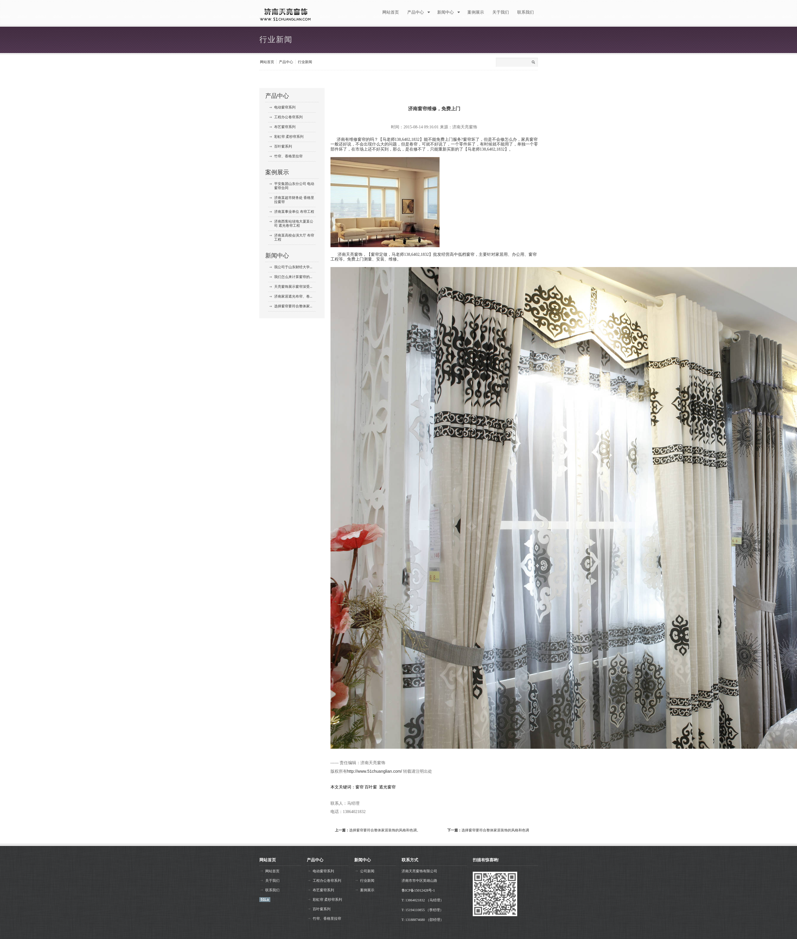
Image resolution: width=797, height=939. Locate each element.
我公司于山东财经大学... (293, 267)
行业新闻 (305, 62)
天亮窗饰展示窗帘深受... (293, 287)
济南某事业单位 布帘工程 (294, 212)
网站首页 (267, 62)
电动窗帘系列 (285, 107)
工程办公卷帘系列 (288, 117)
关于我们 (272, 881)
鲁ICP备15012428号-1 (418, 890)
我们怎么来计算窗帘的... (293, 277)
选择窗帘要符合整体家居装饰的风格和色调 (495, 830)
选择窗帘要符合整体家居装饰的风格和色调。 (384, 830)
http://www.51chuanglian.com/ (374, 771)
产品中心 (286, 62)
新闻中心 (277, 255)
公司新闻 (367, 871)
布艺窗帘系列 (285, 127)
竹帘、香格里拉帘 (288, 156)
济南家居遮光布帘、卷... (293, 296)
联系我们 (272, 890)
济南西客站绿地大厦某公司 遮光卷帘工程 (293, 223)
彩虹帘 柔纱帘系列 (289, 137)
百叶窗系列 (283, 146)
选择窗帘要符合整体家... (293, 306)
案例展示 (277, 172)
